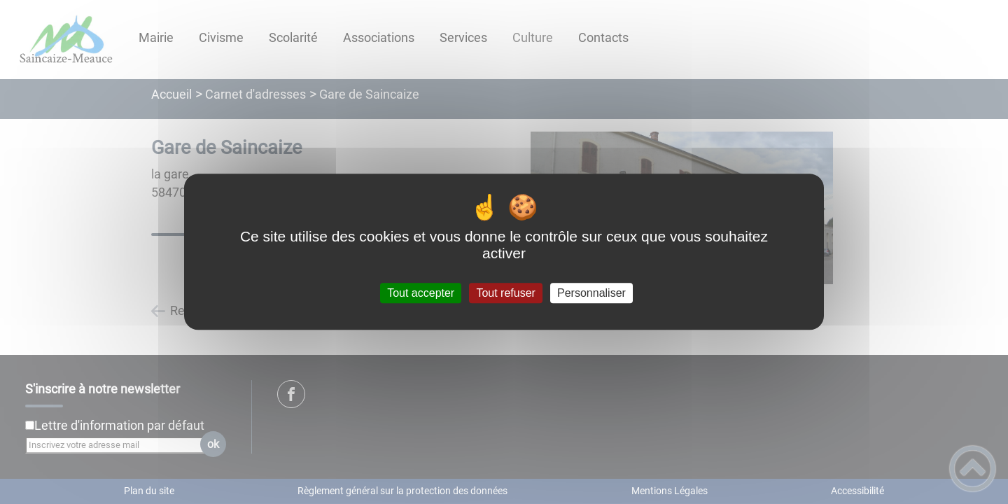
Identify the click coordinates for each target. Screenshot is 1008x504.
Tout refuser (505, 293)
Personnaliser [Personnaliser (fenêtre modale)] (591, 293)
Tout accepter (420, 293)
